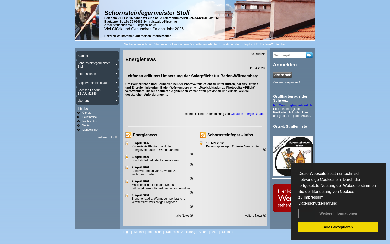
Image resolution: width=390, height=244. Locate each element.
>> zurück (258, 54)
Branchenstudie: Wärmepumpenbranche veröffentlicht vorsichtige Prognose (158, 200)
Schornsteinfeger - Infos (230, 135)
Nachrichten (89, 121)
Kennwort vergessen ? (286, 82)
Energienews (145, 135)
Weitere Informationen (338, 213)
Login (126, 232)
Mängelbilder (90, 129)
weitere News (255, 215)
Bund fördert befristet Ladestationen (155, 160)
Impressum (313, 197)
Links (83, 109)
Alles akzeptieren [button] (338, 227)
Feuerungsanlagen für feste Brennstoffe (232, 146)
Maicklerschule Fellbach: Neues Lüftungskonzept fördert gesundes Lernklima (161, 186)
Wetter (86, 125)
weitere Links (107, 137)
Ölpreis (86, 112)
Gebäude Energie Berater (248, 114)
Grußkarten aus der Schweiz (290, 98)
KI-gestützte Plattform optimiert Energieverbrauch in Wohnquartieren (156, 148)
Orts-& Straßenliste (290, 126)
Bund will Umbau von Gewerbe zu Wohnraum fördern (154, 172)
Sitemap (227, 232)
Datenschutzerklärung (317, 203)
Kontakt (139, 232)
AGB (215, 232)
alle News (184, 215)
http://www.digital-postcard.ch (292, 105)
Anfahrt (203, 232)
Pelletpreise (89, 116)
